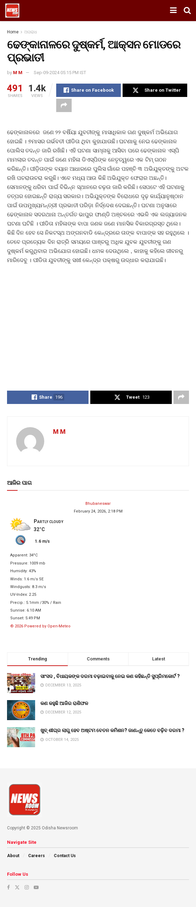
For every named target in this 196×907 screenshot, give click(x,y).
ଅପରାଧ (30, 32)
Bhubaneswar (98, 503)
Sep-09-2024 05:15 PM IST (60, 72)
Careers (36, 855)
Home (13, 32)
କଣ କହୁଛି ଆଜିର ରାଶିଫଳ (64, 703)
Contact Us (65, 855)
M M (17, 72)
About (13, 855)
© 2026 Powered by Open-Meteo (40, 626)
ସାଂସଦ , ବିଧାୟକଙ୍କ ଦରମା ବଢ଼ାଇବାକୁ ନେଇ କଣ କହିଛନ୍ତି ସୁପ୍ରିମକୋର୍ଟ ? (110, 676)
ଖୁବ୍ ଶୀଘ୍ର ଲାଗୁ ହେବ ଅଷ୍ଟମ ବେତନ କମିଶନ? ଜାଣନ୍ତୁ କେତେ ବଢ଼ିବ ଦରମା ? (112, 730)
